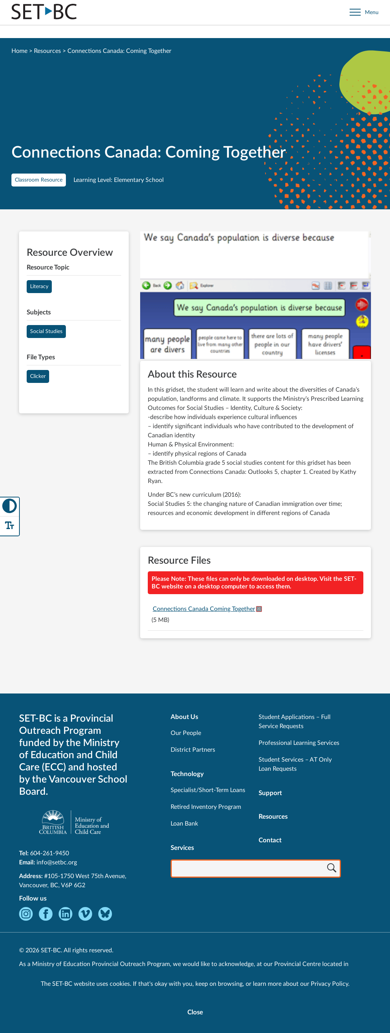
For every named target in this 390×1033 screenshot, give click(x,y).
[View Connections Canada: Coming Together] (255, 296)
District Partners (193, 750)
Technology (187, 774)
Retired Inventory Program (206, 807)
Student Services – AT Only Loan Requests (295, 764)
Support (270, 793)
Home (19, 51)
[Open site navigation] (364, 12)
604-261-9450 (49, 853)
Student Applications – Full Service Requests (295, 721)
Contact (270, 840)
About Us (184, 717)
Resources (47, 51)
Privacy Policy (329, 984)
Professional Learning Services (299, 743)
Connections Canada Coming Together (204, 609)
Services (182, 848)
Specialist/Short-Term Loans (208, 790)
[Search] (332, 869)
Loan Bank (184, 824)
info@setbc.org (57, 862)
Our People (186, 733)
